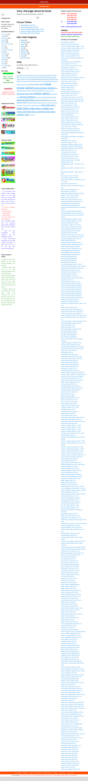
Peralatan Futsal (6, 5)
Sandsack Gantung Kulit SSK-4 (70, 306)
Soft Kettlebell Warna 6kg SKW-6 (70, 256)
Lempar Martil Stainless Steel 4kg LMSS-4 (73, 553)
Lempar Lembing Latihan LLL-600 (71, 431)
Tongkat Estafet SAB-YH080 (69, 471)
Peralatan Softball (21, 8)
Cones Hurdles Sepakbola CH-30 (70, 638)
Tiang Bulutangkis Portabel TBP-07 (71, 327)
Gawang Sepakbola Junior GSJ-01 (71, 243)
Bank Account (38, 777)
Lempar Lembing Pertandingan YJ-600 (72, 451)
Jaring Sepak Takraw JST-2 (69, 419)
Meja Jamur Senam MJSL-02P (70, 56)
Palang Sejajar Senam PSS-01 (70, 622)
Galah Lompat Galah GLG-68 (69, 121)
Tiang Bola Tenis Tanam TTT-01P (70, 559)
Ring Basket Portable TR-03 (69, 518)
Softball (3, 64)
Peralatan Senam (33, 5)
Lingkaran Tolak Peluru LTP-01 (70, 412)
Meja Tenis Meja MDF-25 (68, 245)
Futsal (3, 52)
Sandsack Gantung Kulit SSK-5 (70, 304)
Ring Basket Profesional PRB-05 (70, 207)
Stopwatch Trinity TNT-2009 (69, 736)
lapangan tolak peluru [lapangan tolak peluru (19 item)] (25, 98)
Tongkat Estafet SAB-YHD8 (69, 237)
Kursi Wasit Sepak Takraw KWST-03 (71, 693)
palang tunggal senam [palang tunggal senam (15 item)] (32, 107)
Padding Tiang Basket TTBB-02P (70, 164)
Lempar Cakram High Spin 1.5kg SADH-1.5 (73, 378)
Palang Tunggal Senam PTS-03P (70, 529)
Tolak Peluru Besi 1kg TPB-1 (69, 427)
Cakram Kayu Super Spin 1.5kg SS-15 (72, 315)
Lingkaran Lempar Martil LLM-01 (70, 410)
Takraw (3, 66)
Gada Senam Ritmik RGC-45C (70, 368)
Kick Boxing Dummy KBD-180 (69, 634)
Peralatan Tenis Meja (45, 8)
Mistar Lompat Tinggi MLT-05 (69, 194)
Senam (23, 48)
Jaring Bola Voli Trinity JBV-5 (69, 359)
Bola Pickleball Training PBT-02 (70, 97)
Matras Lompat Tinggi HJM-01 (70, 769)
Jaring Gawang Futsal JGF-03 (69, 610)
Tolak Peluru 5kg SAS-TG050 (69, 227)
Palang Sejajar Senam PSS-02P (70, 537)
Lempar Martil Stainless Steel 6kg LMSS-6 (73, 545)
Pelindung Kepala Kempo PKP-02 (71, 394)
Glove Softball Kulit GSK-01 (69, 408)
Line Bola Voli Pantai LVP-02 (69, 89)
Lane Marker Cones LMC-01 (69, 643)
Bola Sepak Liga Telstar (68, 400)
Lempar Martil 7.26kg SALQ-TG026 (71, 231)
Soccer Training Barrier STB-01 (70, 614)
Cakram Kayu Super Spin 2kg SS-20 (71, 313)
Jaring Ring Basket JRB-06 (69, 278)
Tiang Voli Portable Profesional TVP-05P (73, 82)
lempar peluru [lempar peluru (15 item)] (38, 101)
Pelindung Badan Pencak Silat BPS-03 (72, 217)
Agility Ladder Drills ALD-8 (68, 484)
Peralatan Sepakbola (47, 5)
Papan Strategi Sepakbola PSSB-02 (71, 478)
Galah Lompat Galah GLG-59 (69, 125)
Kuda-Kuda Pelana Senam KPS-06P (71, 363)
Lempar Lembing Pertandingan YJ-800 (72, 455)
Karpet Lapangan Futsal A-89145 (70, 671)
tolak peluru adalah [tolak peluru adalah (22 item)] (39, 113)
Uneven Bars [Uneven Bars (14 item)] (32, 119)
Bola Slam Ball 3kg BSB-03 (69, 341)
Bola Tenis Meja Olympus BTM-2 (70, 649)
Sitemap (56, 777)
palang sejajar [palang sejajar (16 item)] (52, 104)
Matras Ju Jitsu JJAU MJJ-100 (70, 199)
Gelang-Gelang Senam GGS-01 (70, 472)
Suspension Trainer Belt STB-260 (70, 482)
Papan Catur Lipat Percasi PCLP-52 (71, 203)
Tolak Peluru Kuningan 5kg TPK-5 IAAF (72, 687)
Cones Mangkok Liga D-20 (68, 465)
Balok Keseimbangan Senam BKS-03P (72, 105)
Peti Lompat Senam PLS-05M (69, 180)
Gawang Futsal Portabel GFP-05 (70, 349)
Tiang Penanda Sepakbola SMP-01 (71, 718)
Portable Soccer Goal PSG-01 (69, 602)
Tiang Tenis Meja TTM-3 (68, 331)
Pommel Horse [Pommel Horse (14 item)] (51, 107)
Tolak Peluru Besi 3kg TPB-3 (69, 763)
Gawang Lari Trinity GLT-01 (69, 372)
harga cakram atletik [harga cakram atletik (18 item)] (36, 89)
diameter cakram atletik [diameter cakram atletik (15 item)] (26, 83)
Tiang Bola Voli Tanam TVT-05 (70, 162)
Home (3, 1)
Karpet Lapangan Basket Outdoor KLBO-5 (73, 498)
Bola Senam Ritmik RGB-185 (69, 366)
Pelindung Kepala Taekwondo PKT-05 (72, 249)
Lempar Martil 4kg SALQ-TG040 (70, 235)
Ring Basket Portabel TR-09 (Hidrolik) (72, 152)
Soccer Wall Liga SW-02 (68, 620)
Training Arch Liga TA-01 (68, 632)
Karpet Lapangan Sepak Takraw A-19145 (73, 675)
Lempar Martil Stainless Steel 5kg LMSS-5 (73, 551)
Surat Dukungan (47, 777)
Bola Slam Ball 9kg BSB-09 (69, 260)
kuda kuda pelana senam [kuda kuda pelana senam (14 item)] (49, 95)
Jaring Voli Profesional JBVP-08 (70, 135)
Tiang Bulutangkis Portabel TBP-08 (71, 333)
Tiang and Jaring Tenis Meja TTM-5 (71, 467)
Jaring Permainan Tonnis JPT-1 (70, 280)
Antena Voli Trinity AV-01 (68, 585)
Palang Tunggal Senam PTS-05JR (71, 127)
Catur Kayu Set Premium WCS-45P (71, 70)
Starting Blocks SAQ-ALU (68, 439)
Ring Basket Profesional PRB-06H (71, 66)
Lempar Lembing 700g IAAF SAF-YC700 (73, 445)
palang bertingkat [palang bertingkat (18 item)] (41, 104)
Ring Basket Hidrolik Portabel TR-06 (71, 148)
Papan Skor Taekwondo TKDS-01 (71, 691)
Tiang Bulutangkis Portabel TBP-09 (71, 233)
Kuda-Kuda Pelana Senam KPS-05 (71, 423)
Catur (2, 50)
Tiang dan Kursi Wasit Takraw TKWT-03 (72, 241)
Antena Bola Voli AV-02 (67, 704)
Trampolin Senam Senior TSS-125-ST (72, 101)
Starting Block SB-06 (67, 357)
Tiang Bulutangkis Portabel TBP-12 (71, 247)
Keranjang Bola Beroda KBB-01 (70, 569)
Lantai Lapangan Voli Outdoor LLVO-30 (72, 490)
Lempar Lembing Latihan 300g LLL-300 (32, 33)
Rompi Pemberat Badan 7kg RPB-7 (71, 296)
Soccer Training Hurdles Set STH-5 (71, 640)
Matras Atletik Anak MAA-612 (69, 87)
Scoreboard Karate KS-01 (68, 748)
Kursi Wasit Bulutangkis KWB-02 (70, 696)
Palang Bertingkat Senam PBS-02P (71, 531)
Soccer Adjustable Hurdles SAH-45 (71, 641)
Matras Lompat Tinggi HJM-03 (70, 685)
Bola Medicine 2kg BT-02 (68, 72)
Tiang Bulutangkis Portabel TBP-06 (71, 347)
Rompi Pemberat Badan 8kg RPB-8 (71, 298)
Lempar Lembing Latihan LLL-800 (71, 435)
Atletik (22, 44)
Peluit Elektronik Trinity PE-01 (69, 730)
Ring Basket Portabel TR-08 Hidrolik (71, 150)
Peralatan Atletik (28, 1)
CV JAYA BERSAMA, (15, 779)
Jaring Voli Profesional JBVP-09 (70, 133)
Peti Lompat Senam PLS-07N (69, 182)
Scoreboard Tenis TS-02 (68, 414)
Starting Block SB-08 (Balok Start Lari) (72, 103)
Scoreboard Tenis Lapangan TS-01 (71, 750)
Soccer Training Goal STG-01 (69, 596)
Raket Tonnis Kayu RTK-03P (69, 311)
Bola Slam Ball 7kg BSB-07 (69, 264)
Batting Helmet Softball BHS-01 (70, 655)
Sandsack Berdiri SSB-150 (68, 645)
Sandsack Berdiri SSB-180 (68, 266)
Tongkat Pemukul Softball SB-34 (70, 657)
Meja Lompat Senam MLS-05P (30, 31)
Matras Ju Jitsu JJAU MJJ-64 (69, 201)
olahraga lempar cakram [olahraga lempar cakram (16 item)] (49, 101)
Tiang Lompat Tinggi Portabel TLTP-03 (72, 384)
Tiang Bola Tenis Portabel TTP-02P (71, 382)
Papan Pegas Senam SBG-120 (70, 724)
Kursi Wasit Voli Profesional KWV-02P (72, 129)
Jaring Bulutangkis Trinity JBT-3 (70, 374)
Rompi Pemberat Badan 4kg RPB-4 (71, 290)
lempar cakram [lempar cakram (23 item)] (42, 97)
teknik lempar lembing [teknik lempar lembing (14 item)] (36, 109)
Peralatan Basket (57, 1)
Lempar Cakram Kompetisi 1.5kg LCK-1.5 (73, 459)
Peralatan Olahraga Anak (70, 8)
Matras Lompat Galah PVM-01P (70, 60)
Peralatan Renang (19, 5)
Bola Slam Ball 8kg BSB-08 (69, 262)
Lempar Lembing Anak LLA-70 (70, 117)
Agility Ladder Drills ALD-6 (68, 592)
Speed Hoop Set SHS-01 (68, 606)
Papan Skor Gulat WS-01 (68, 689)
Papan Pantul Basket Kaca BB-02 (71, 502)
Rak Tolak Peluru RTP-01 (68, 563)
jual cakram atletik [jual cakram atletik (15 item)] (30, 95)
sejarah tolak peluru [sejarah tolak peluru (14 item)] (27, 109)
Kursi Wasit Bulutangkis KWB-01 (70, 209)
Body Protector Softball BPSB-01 (70, 588)
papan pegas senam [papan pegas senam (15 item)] (42, 107)
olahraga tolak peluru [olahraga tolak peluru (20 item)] (26, 104)
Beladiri (23, 54)
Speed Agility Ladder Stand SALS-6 (71, 604)
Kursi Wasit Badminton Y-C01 (69, 113)
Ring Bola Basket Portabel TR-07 (70, 286)
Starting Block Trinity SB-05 (69, 608)
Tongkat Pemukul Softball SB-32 (70, 659)
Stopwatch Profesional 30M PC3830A (72, 734)
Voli (22, 52)
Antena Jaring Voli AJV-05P (69, 80)
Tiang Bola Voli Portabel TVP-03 (70, 274)
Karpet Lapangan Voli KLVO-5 (69, 496)
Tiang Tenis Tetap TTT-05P (69, 86)
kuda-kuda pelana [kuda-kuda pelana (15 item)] (39, 95)
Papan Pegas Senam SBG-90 (69, 726)
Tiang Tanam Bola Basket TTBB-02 (71, 215)
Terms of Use (17, 777)
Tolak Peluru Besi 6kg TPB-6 (69, 757)
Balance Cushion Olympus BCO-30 (71, 252)
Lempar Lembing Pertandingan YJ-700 (72, 453)
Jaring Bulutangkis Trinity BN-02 (70, 767)
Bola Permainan (6, 48)
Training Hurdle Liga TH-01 (69, 630)
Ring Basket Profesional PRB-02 (70, 84)
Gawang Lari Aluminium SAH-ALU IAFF (72, 437)
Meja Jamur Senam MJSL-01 (69, 188)
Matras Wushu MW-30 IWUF (69, 653)
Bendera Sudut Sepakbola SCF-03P (71, 480)
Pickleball (4, 58)
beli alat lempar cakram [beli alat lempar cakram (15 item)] (45, 79)
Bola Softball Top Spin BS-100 (70, 663)
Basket (23, 50)
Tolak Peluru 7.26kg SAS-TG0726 (71, 229)
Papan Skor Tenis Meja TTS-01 (70, 746)
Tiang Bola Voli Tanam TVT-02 (70, 573)
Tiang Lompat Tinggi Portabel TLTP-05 (72, 716)
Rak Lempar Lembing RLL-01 (69, 565)
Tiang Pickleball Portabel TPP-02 (70, 76)
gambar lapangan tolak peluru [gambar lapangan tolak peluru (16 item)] (40, 83)
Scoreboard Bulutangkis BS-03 (70, 683)
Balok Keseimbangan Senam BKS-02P (72, 557)
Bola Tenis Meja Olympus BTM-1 (70, 651)
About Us (25, 777)
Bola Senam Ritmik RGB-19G (69, 160)
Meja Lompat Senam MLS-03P (70, 571)
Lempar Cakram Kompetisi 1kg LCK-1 (72, 461)
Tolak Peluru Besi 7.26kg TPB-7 (70, 755)
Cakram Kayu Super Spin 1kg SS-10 (71, 317)
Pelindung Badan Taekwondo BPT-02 (72, 392)
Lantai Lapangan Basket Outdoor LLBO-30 (73, 494)
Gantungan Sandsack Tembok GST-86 (72, 353)
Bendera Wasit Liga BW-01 (69, 587)
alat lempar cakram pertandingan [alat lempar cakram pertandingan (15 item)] (24, 79)
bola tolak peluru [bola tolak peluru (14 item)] (23, 81)
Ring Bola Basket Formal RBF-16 (30, 37)
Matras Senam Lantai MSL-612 (70, 115)
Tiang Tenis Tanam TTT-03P (69, 146)
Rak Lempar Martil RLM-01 (69, 561)
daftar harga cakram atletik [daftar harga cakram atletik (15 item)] (40, 81)
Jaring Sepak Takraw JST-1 (69, 388)
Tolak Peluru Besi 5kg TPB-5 (69, 759)
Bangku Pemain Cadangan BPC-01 (71, 681)
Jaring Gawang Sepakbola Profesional (72, 272)
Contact (31, 777)
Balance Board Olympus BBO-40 (70, 250)
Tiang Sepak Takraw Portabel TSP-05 (72, 205)
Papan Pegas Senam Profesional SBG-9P (73, 636)
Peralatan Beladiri (70, 1)
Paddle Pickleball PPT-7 (68, 91)
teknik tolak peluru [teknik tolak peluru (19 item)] (48, 109)
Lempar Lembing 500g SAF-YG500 (71, 225)
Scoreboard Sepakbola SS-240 (70, 504)
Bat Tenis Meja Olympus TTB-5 (70, 508)
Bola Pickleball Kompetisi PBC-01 (71, 95)
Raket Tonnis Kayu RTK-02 (69, 355)
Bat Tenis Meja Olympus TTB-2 (70, 512)
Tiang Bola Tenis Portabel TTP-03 (71, 276)
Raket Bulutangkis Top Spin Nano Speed (73, 469)
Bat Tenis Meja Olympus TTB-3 (70, 740)
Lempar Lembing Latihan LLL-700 (71, 433)
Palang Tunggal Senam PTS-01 (70, 579)
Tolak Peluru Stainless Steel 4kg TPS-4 (72, 708)
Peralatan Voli (57, 8)
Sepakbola (24, 46)
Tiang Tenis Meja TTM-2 (68, 329)
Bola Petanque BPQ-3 (67, 119)
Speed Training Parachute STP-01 (71, 600)
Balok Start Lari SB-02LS (68, 616)
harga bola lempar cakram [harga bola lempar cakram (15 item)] (23, 89)
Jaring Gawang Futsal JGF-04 (69, 765)
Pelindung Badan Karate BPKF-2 (70, 390)
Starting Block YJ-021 (67, 166)
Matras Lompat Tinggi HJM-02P (70, 58)
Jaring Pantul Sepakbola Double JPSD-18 (73, 425)
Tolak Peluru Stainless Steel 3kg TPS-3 (72, 706)
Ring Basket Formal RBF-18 (69, 702)
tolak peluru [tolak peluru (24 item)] (23, 112)
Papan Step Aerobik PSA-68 (69, 364)
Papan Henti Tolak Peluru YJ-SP (70, 520)
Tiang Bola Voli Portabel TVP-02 (70, 555)
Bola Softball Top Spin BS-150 (70, 661)
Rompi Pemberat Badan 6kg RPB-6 (71, 294)
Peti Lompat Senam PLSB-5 (69, 109)
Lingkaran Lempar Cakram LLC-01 (71, 522)
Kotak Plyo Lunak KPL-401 (69, 107)
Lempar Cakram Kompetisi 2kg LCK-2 (72, 457)
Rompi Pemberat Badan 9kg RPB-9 (71, 300)
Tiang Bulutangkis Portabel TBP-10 (71, 223)
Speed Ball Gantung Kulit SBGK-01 (71, 594)
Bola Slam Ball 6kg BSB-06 (69, 335)
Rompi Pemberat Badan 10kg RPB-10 (72, 302)
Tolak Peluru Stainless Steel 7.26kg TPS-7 (73, 712)
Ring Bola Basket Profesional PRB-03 (72, 282)
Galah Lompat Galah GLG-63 (69, 123)
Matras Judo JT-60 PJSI (68, 771)
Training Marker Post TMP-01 (69, 722)
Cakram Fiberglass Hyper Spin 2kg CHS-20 (73, 319)
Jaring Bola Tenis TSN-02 (68, 156)
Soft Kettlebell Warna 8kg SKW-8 (70, 254)
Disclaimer (62, 777)
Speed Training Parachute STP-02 (71, 598)
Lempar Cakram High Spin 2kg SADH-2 (72, 376)
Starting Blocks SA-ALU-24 (69, 68)
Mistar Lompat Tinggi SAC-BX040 (71, 386)
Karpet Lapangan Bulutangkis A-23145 (72, 673)
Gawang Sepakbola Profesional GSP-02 (72, 197)
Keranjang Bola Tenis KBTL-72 (70, 158)
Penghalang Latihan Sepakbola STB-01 (72, 720)
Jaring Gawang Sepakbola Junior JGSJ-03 (73, 270)
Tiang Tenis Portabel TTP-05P (69, 74)
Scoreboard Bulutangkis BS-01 (70, 751)
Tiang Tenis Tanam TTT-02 (68, 154)
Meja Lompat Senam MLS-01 (69, 626)
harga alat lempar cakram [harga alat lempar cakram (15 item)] (35, 85)
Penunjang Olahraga (14, 1)
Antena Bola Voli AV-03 (67, 624)
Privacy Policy (70, 777)
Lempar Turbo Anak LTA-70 (69, 99)
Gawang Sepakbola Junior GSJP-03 (71, 268)
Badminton (24, 58)
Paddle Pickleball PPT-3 (68, 93)
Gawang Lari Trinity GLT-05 (69, 583)
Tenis (22, 60)
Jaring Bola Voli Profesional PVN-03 (71, 742)
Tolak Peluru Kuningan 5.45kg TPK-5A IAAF (74, 527)
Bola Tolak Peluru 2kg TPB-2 (69, 753)
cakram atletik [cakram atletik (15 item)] (30, 81)
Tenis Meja (24, 62)
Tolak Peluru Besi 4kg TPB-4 (69, 761)
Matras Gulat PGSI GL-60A (69, 744)
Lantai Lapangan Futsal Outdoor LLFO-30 (73, 492)
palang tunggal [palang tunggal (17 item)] (22, 107)
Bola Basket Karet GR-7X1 (69, 195)
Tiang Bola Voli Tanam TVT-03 (70, 500)
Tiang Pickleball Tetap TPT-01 (69, 78)
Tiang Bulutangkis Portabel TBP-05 (71, 474)
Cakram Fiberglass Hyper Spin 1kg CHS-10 (73, 325)
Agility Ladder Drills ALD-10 (69, 590)
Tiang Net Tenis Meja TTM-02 (69, 577)
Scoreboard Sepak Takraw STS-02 (71, 700)
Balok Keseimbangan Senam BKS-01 (72, 618)
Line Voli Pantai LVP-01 (68, 581)
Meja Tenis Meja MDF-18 (68, 418)
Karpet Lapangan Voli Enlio (69, 677)
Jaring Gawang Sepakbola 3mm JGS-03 (72, 738)
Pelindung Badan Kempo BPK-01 (70, 506)
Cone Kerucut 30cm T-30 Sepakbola (71, 728)
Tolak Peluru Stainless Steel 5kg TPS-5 (72, 710)
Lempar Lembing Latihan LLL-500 (71, 429)
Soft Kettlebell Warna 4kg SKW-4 (70, 258)
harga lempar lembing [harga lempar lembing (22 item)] (44, 92)
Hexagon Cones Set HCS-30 (69, 488)
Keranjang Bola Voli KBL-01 (69, 539)
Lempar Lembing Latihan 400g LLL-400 (32, 35)
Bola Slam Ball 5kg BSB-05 (69, 337)
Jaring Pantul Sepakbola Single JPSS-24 (73, 421)
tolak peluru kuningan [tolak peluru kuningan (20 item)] (36, 116)
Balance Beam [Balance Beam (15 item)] (36, 79)
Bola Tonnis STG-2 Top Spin (69, 406)
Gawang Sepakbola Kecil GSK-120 (71, 628)
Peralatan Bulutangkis (42, 1)
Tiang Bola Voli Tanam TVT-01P (70, 575)
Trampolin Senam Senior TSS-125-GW (72, 239)
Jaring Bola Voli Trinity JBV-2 (69, 416)
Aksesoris (23, 56)
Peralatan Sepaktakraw (7, 8)
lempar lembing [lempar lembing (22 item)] (27, 101)
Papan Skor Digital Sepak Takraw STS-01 (73, 698)
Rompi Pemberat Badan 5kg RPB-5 (71, 292)
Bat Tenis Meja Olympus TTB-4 (70, 510)
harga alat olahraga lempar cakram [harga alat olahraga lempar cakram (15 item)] (49, 85)
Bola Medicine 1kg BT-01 (28, 29)
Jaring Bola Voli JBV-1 (67, 284)
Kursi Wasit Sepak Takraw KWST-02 (71, 695)
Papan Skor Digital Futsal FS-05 (70, 773)
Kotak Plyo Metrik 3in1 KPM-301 (70, 111)
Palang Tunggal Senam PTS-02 (70, 402)
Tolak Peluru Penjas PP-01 (69, 714)
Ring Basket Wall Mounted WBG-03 (71, 665)
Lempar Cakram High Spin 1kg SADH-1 (72, 380)
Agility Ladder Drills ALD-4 (68, 486)
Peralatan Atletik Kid (6, 11)
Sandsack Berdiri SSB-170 (68, 647)
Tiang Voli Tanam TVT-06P (68, 131)
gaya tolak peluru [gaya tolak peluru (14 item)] (24, 85)
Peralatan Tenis (33, 8)
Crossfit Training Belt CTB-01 (69, 476)
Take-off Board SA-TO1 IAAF (69, 396)
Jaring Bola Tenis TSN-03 (68, 144)
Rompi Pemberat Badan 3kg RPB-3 (71, 288)
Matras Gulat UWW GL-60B (69, 404)
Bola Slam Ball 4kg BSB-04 (69, 339)
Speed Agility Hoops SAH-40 (69, 463)
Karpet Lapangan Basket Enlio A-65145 (72, 679)
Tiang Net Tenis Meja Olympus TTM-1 (72, 612)
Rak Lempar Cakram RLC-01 (69, 567)
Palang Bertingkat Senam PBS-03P (71, 361)
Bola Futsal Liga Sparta (68, 398)
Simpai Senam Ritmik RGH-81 (70, 370)
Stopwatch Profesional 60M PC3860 (71, 732)
